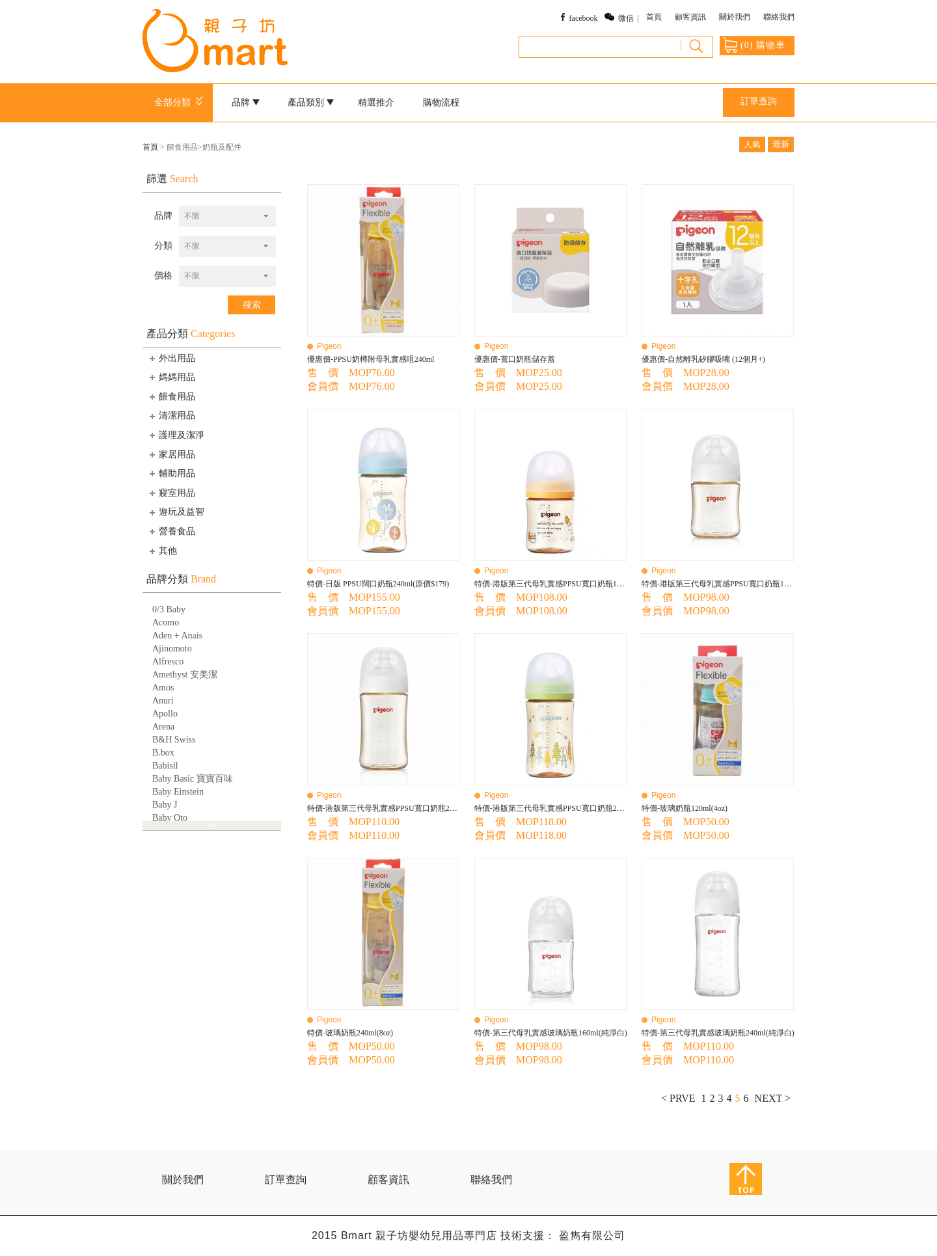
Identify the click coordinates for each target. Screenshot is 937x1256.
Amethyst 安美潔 (184, 674)
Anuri (163, 700)
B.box (163, 753)
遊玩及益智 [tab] (175, 512)
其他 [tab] (162, 550)
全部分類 (180, 102)
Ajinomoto (172, 648)
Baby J (165, 805)
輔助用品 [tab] (171, 473)
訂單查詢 (758, 101)
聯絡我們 (778, 16)
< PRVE (678, 1098)
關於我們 (734, 16)
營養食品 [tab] (171, 531)
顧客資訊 (690, 16)
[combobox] (227, 216)
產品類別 (311, 102)
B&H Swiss (174, 739)
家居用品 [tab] (171, 454)
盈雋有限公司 (592, 1235)
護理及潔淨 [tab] (175, 435)
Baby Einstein (178, 792)
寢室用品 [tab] (171, 492)
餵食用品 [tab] (171, 396)
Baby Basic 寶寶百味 (192, 779)
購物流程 (441, 102)
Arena (163, 726)
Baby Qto (169, 818)
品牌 (246, 102)
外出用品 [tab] (171, 358)
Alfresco (167, 661)
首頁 (654, 16)
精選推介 (376, 102)
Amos (163, 687)
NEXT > (773, 1098)
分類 (163, 246)
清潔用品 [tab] (171, 416)
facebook (583, 18)
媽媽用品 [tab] (171, 377)
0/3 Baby (168, 609)
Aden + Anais (177, 635)
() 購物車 (754, 45)
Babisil (165, 766)
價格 (163, 275)
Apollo (165, 713)
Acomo (165, 622)
